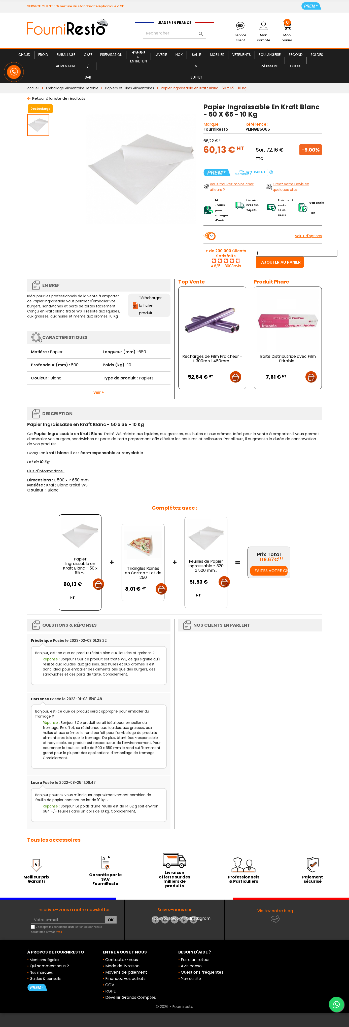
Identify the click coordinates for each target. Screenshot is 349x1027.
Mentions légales (44, 959)
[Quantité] (296, 253)
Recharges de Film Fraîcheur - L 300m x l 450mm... (212, 358)
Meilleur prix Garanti (36, 879)
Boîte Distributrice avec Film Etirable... (288, 358)
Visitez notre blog (275, 911)
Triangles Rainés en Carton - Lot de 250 (143, 572)
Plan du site (191, 978)
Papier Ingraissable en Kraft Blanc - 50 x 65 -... (80, 566)
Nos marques (41, 972)
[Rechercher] (174, 33)
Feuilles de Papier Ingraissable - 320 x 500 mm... (206, 565)
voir (59, 932)
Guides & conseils (45, 978)
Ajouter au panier (281, 262)
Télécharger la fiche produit (150, 305)
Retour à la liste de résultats (58, 98)
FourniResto (215, 129)
